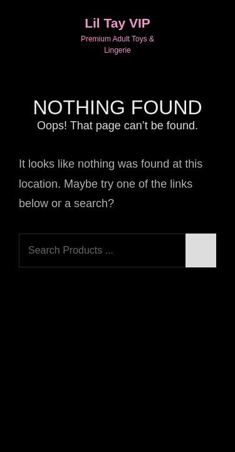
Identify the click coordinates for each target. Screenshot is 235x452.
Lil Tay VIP (117, 23)
